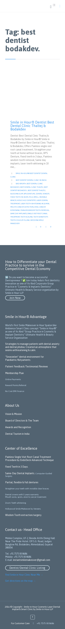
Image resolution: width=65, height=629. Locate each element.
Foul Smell (34, 197)
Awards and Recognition (18, 427)
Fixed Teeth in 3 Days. (16, 466)
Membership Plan (14, 373)
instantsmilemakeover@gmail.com (31, 560)
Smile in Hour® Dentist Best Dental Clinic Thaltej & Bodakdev (32, 125)
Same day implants (18, 213)
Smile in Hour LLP (44, 609)
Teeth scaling (27, 217)
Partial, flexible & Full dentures (21, 482)
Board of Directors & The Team (22, 420)
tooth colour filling (20, 220)
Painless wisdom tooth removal (34, 210)
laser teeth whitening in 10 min (35, 204)
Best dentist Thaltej (36, 190)
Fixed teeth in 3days (19, 197)
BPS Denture (29, 194)
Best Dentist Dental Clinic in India (31, 180)
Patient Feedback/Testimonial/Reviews (26, 366)
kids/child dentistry (26, 200)
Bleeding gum (16, 194)
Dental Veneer (42, 194)
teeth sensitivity (40, 217)
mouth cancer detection (22, 207)
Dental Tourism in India (17, 433)
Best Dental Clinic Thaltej (31, 187)
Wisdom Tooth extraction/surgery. (23, 515)
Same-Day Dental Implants (19, 473)
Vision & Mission (13, 414)
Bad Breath (21, 184)
